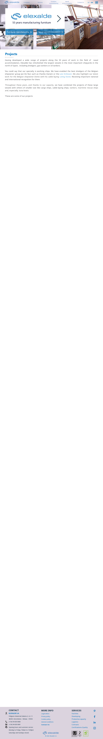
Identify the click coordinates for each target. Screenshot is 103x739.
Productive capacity (79, 719)
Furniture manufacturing (53, 2)
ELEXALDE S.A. (14, 713)
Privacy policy (45, 716)
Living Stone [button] (65, 76)
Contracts (75, 725)
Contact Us (80, 2)
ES (88, 2)
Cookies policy (46, 719)
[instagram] (94, 728)
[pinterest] (94, 711)
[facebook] (94, 716)
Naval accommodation (67, 2)
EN (92, 2)
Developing (76, 716)
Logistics (75, 722)
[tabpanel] (31, 22)
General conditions (47, 722)
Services (40, 2)
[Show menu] (96, 2)
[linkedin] (94, 722)
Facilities (75, 713)
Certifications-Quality (80, 727)
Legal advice (45, 714)
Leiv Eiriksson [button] (66, 74)
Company (27, 2)
